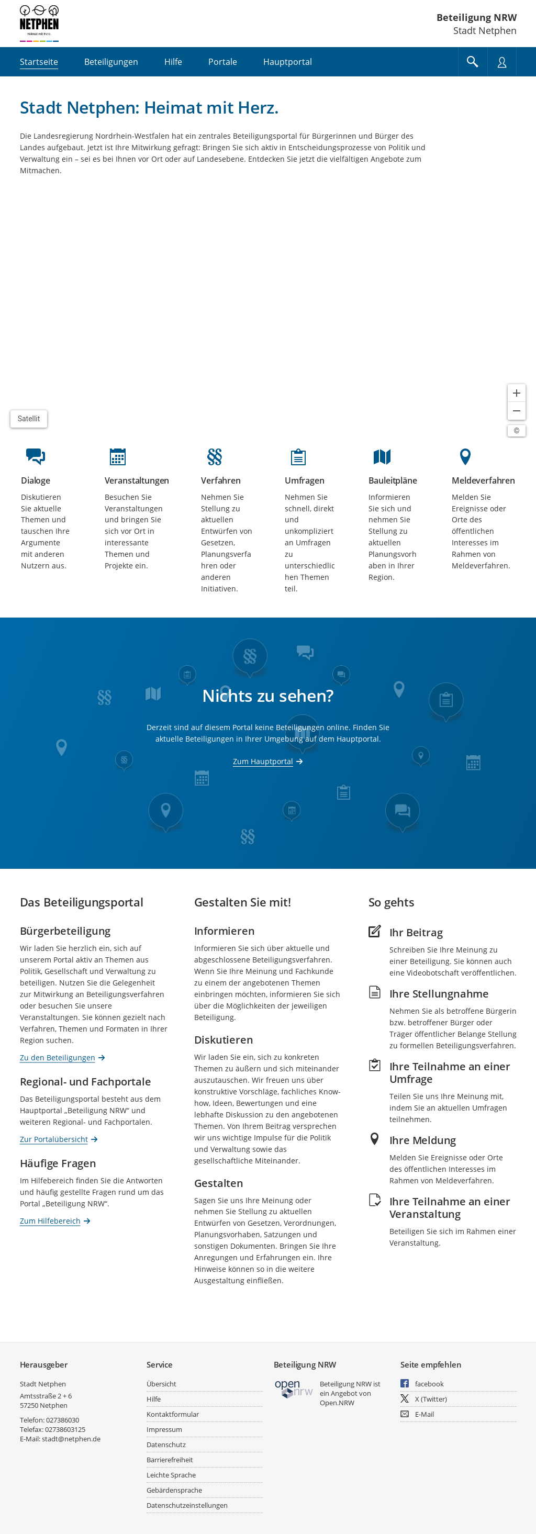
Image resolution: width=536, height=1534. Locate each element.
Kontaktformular (173, 1414)
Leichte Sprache (171, 1475)
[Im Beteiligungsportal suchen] (472, 61)
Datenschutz (166, 1444)
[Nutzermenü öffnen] (502, 61)
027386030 (62, 1420)
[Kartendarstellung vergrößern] (517, 393)
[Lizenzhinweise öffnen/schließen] (517, 430)
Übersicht (161, 1384)
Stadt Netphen (43, 1384)
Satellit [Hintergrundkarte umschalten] (29, 419)
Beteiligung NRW (477, 17)
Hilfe (154, 1399)
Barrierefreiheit (170, 1459)
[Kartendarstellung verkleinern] (517, 411)
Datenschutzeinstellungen (187, 1505)
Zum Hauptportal (263, 761)
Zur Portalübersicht (54, 1139)
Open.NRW (337, 1402)
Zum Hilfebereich (50, 1220)
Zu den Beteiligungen (57, 1057)
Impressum (164, 1429)
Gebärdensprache (174, 1490)
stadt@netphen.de (71, 1438)
